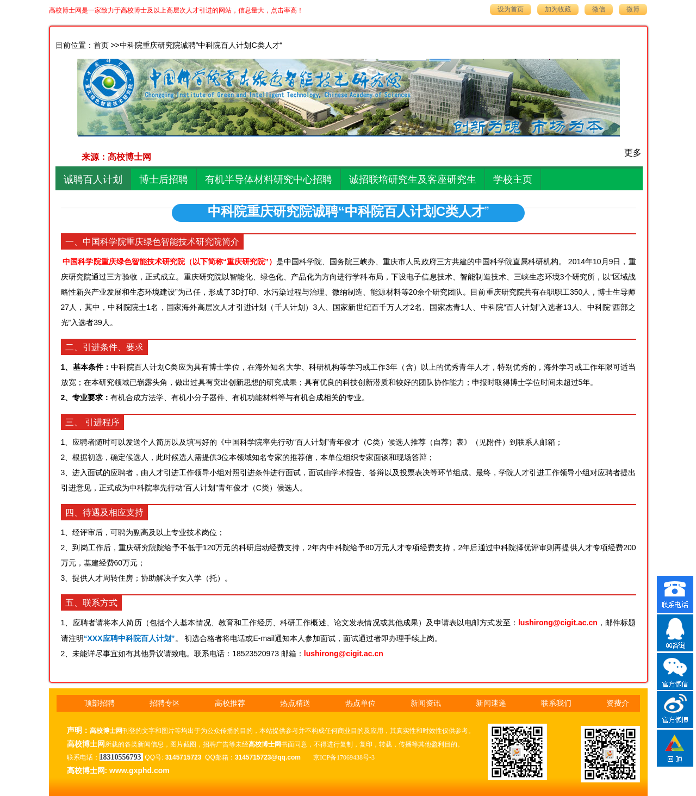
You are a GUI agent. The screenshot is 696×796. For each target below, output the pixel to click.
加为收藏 (558, 9)
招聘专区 (165, 703)
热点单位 (360, 703)
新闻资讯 (426, 703)
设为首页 (511, 9)
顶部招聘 (99, 703)
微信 (598, 9)
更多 (633, 152)
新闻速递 (491, 703)
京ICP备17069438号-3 (344, 757)
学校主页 (512, 179)
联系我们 (556, 703)
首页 (101, 45)
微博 (632, 9)
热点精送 (295, 703)
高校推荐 (230, 703)
